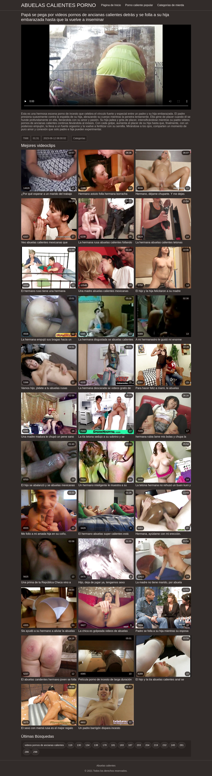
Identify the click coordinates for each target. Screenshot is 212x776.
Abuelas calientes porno (58, 5)
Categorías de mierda (170, 5)
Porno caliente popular (139, 5)
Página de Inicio (111, 5)
